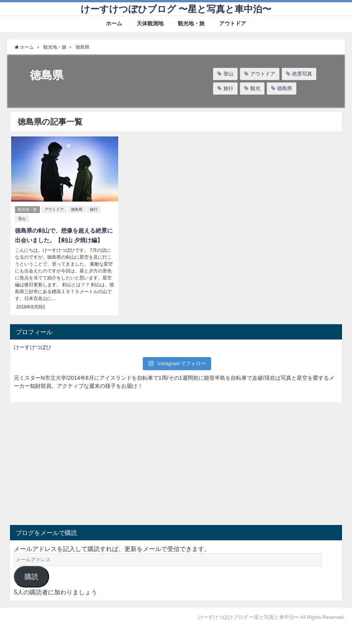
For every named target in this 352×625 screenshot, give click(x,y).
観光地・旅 (191, 23)
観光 (255, 88)
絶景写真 (302, 73)
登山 (228, 73)
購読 (31, 575)
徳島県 (284, 88)
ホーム (114, 23)
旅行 (228, 88)
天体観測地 (150, 23)
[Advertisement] (93, 461)
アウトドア (232, 23)
